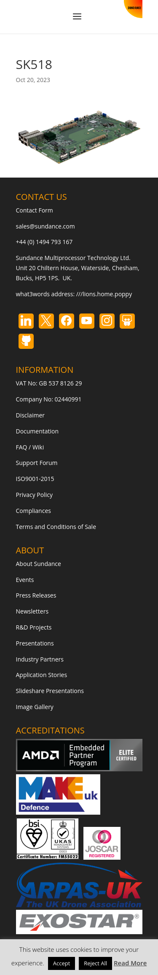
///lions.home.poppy (104, 294)
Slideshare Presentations (50, 691)
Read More (130, 963)
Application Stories (41, 675)
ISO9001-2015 (35, 479)
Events (25, 580)
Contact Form (34, 210)
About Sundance (38, 564)
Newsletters (32, 611)
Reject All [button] (95, 963)
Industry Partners (40, 659)
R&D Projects (34, 627)
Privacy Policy (34, 495)
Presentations (35, 643)
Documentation (37, 431)
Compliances (33, 511)
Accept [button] (61, 963)
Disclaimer (30, 415)
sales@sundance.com (45, 226)
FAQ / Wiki (30, 447)
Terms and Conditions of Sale (56, 527)
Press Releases (36, 595)
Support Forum (37, 463)
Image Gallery (35, 707)
